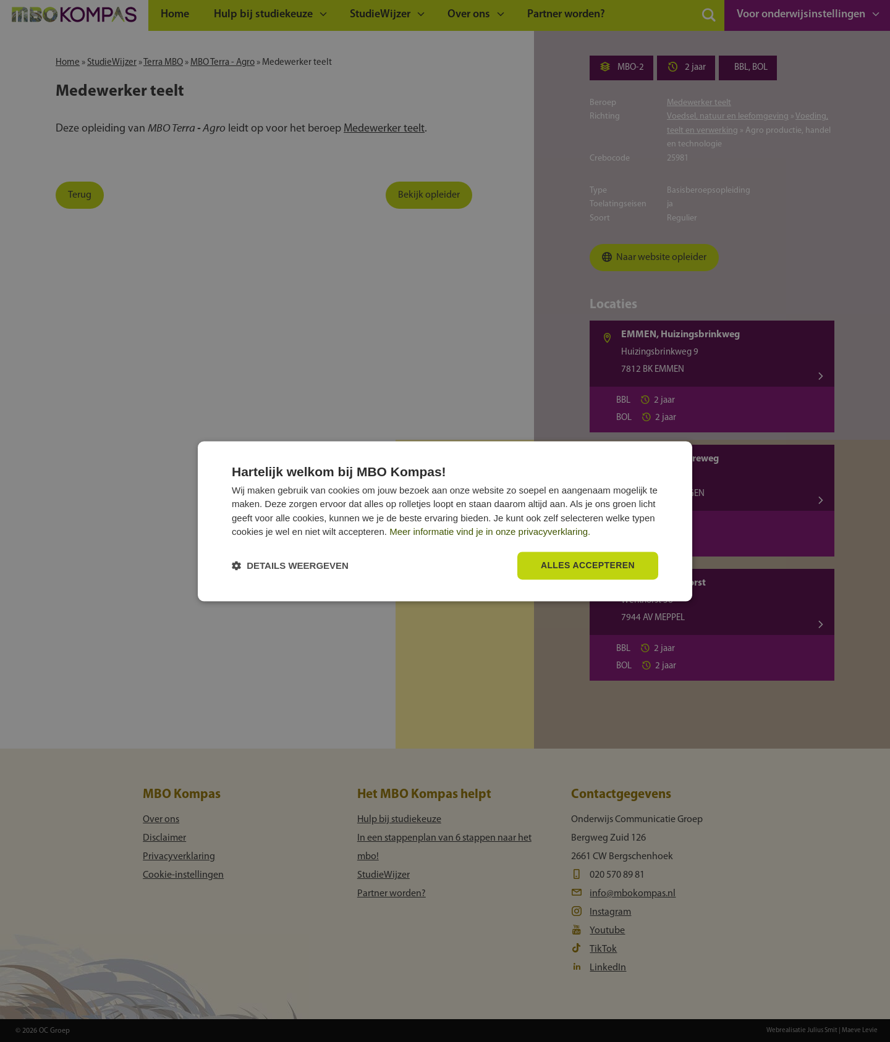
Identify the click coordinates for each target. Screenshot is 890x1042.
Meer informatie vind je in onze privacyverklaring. (489, 532)
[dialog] (445, 521)
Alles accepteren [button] (588, 565)
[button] (290, 565)
